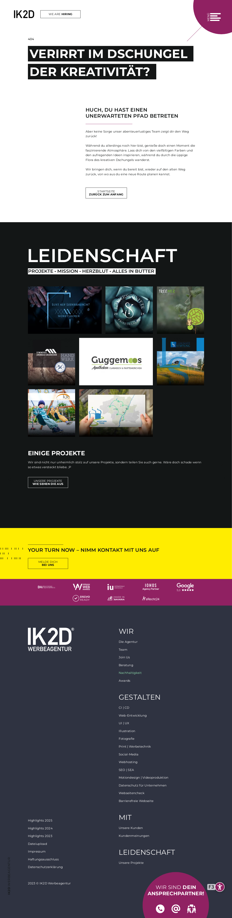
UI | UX (124, 723)
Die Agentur (128, 642)
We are (54, 17)
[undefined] (217, 887)
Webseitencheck (131, 793)
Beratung (126, 665)
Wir (126, 631)
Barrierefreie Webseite (136, 801)
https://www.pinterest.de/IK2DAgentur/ (223, 465)
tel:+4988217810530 (9, 438)
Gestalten (140, 697)
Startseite (106, 193)
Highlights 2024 (40, 828)
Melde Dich (47, 563)
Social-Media (129, 754)
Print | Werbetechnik (135, 746)
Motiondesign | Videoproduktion (144, 777)
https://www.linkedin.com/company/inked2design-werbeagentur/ (223, 438)
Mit (125, 817)
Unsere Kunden (131, 828)
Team (123, 649)
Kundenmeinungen (134, 836)
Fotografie (127, 739)
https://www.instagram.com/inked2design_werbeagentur (223, 479)
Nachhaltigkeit (130, 673)
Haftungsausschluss (43, 859)
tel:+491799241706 (9, 465)
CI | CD (124, 708)
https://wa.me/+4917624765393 (9, 479)
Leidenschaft (147, 852)
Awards (124, 681)
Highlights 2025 (40, 820)
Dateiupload (37, 844)
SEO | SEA (126, 770)
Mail (175, 909)
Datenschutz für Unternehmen (143, 785)
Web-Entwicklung (133, 715)
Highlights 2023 (40, 836)
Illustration (127, 731)
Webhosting (128, 762)
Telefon (160, 909)
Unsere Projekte (47, 482)
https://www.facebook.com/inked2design (223, 452)
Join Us (124, 657)
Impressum (37, 851)
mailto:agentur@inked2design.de (9, 452)
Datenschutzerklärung (45, 867)
